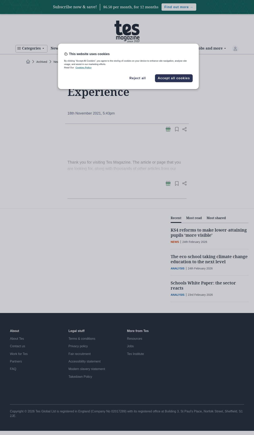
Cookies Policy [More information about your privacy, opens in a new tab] (83, 67)
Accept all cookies (174, 78)
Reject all (137, 78)
